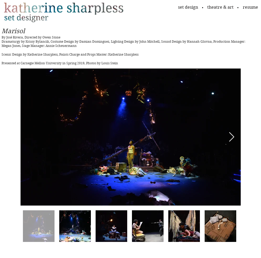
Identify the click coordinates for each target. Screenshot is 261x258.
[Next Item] (232, 137)
